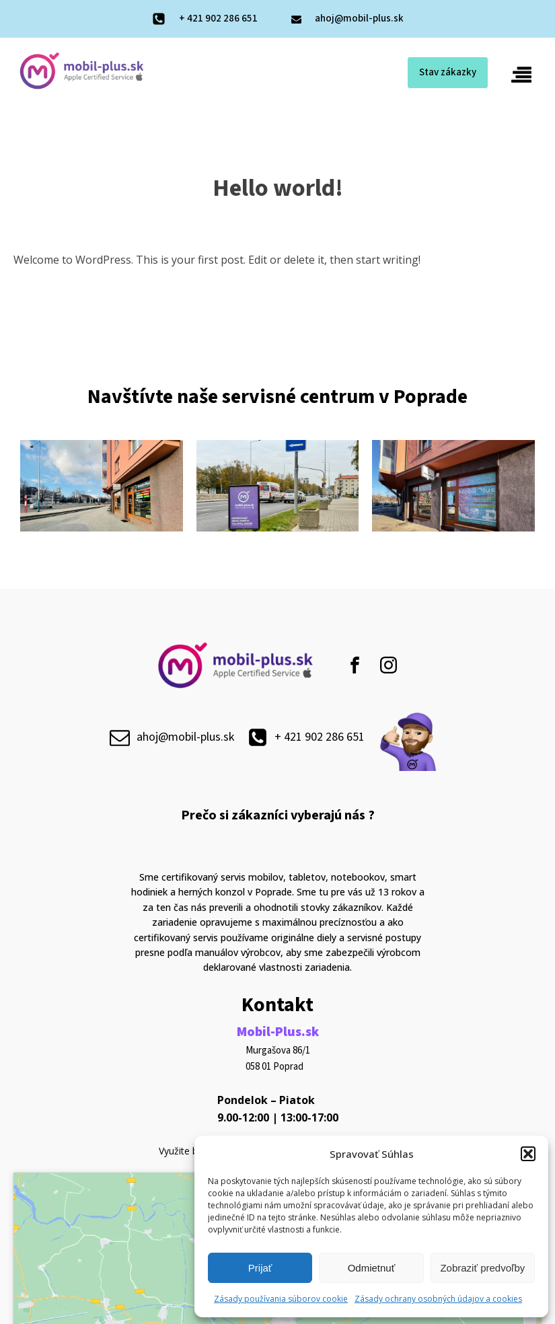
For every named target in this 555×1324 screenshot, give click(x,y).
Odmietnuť (372, 1268)
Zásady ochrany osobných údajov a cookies (438, 1298)
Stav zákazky (447, 72)
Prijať (260, 1268)
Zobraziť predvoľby (482, 1268)
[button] (528, 1154)
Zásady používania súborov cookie (281, 1298)
